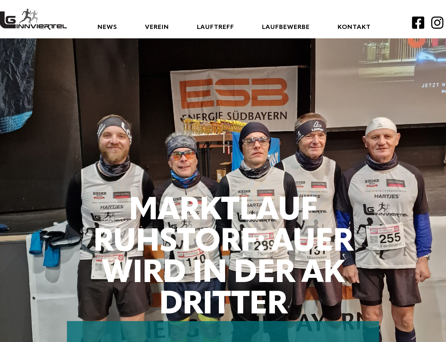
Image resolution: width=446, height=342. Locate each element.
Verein (157, 27)
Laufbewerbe (286, 27)
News (107, 27)
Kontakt (354, 27)
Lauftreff (215, 27)
